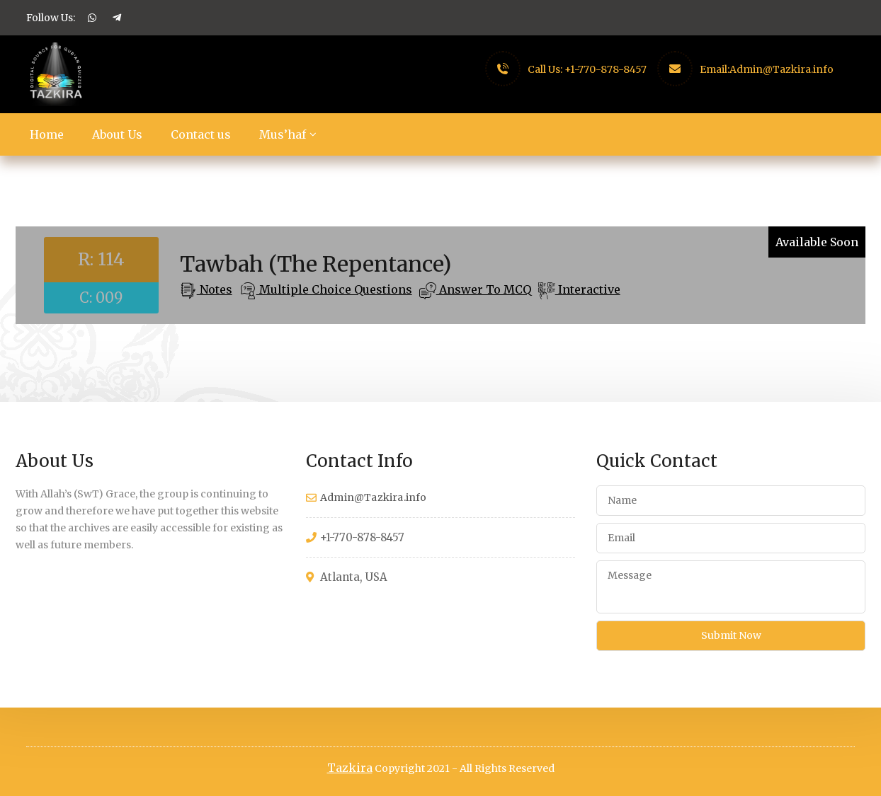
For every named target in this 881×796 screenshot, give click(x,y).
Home (47, 134)
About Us (117, 134)
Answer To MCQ (483, 289)
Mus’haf (282, 134)
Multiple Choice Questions (334, 289)
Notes (214, 289)
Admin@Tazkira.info (781, 69)
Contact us (201, 134)
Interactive (587, 289)
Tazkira (350, 768)
